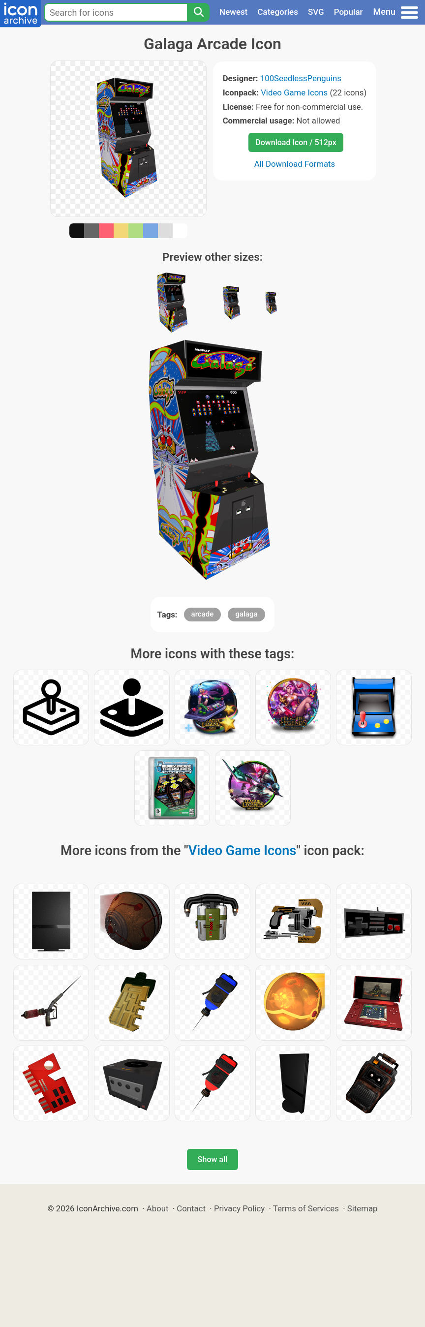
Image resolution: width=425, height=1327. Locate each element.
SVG (316, 12)
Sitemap (362, 1208)
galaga (246, 614)
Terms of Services (306, 1208)
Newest (233, 12)
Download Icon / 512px (295, 142)
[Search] (198, 12)
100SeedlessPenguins (300, 78)
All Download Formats (294, 164)
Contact (191, 1208)
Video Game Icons (294, 92)
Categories (277, 12)
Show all (212, 1159)
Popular (348, 12)
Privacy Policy (239, 1208)
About (158, 1208)
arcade (202, 614)
